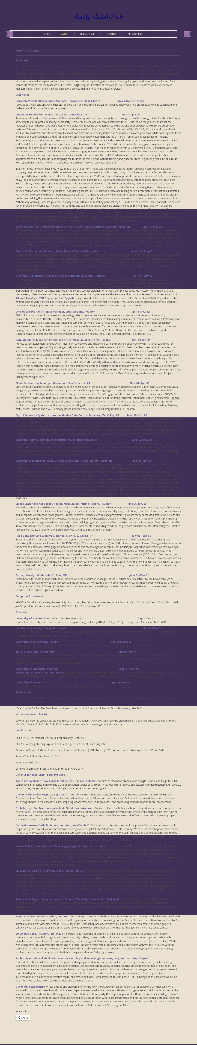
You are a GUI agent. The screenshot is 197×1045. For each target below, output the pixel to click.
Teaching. (111, 33)
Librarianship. (87, 33)
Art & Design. (135, 33)
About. (65, 33)
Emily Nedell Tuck (98, 16)
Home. (47, 33)
